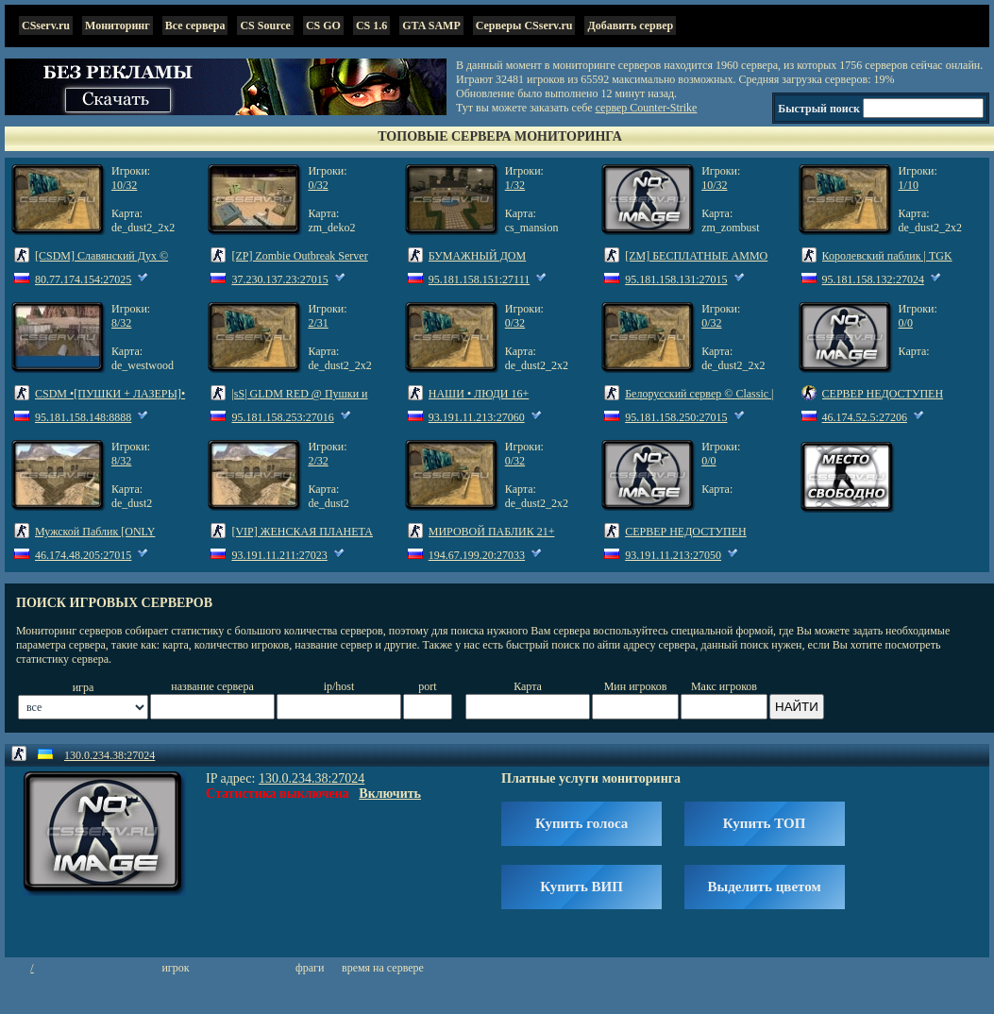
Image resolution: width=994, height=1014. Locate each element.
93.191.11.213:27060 (477, 417)
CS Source (265, 25)
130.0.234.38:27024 (109, 755)
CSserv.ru (46, 25)
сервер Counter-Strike (647, 107)
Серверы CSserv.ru (524, 25)
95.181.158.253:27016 (282, 417)
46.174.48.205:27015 (83, 555)
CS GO (323, 25)
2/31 (318, 323)
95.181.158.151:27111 (479, 279)
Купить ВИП (581, 886)
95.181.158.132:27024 (873, 279)
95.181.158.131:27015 (676, 279)
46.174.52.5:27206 (864, 417)
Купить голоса (581, 823)
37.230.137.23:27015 (279, 279)
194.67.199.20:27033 (477, 555)
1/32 (515, 185)
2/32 (318, 460)
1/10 (908, 185)
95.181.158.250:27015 (676, 417)
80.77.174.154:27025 (83, 279)
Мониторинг (117, 25)
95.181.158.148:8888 (83, 417)
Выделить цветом (764, 886)
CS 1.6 (371, 25)
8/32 (121, 323)
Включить (390, 793)
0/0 (906, 323)
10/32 (124, 185)
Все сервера (195, 25)
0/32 (318, 185)
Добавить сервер (630, 25)
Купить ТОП (764, 823)
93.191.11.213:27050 (673, 555)
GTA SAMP (431, 25)
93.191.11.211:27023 (279, 555)
